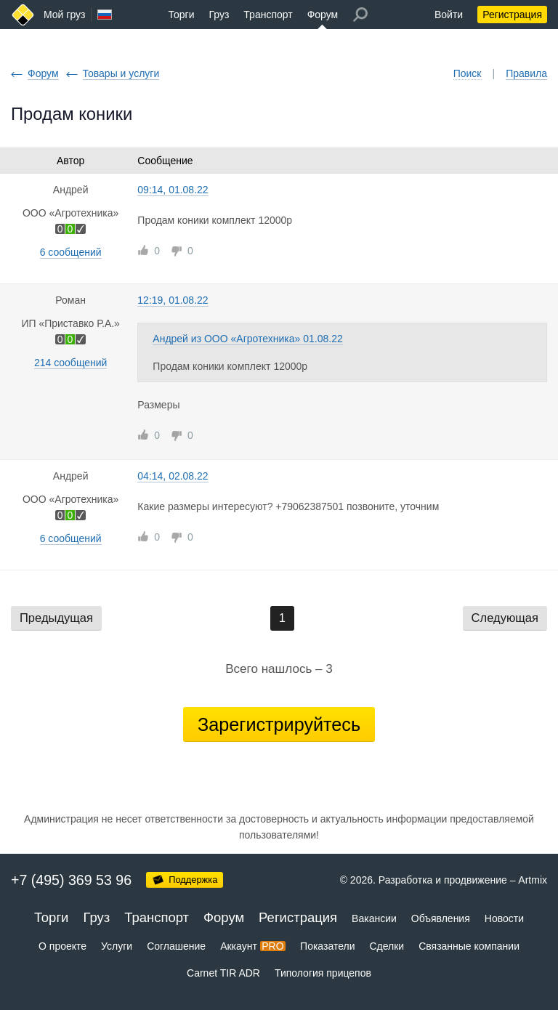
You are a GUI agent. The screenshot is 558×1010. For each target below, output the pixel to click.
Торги (182, 14)
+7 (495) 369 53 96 (71, 880)
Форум (323, 14)
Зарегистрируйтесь (279, 724)
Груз (219, 14)
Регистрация (512, 14)
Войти (448, 14)
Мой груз (64, 14)
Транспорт (267, 14)
